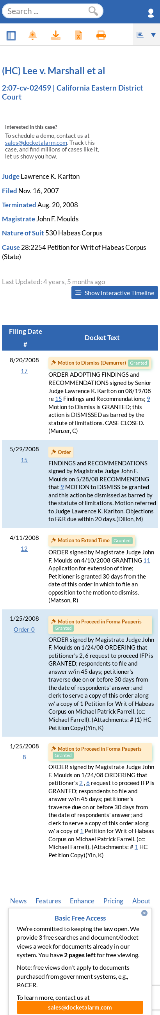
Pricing (113, 901)
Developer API (37, 917)
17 (24, 371)
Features (48, 901)
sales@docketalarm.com (36, 142)
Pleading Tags (125, 917)
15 (58, 398)
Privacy (67, 933)
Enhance (82, 901)
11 (146, 560)
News (18, 901)
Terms (95, 933)
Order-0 (24, 629)
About (141, 901)
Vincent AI (82, 917)
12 (24, 548)
